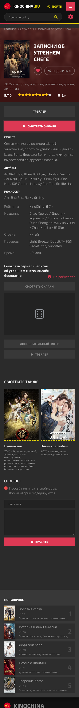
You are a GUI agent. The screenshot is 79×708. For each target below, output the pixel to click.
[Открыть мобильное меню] (70, 6)
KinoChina (22, 6)
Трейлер (39, 111)
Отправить (39, 541)
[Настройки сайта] (70, 17)
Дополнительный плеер (39, 344)
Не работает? (64, 277)
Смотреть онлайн (42, 126)
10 (50, 95)
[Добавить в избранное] (38, 71)
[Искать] (56, 17)
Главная (10, 29)
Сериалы (27, 29)
